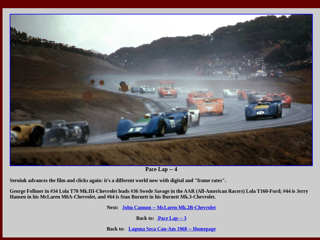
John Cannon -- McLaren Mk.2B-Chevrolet (169, 207)
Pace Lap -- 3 (171, 218)
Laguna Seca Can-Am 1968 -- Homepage (172, 229)
